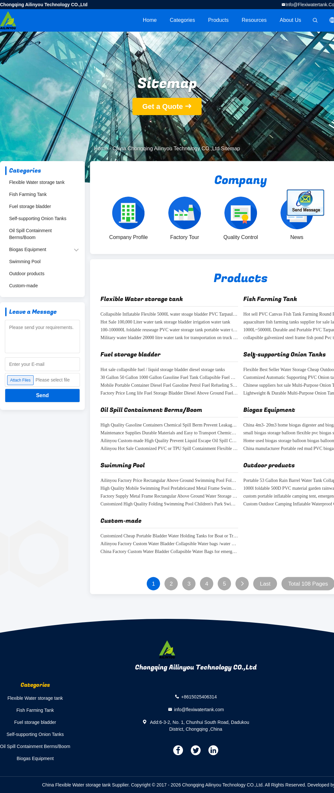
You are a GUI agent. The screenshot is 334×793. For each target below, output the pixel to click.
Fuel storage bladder (30, 206)
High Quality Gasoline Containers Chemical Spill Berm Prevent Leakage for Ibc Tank (169, 425)
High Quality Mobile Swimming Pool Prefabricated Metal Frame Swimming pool (169, 488)
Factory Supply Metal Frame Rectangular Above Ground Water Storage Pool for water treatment (169, 496)
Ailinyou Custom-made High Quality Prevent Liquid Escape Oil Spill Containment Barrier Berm (169, 441)
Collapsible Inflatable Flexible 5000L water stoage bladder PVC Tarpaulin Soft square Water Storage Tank (169, 314)
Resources (254, 20)
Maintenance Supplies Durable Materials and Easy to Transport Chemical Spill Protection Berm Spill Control (169, 433)
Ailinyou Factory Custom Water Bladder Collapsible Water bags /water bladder (169, 544)
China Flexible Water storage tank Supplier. (86, 784)
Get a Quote (162, 106)
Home (150, 20)
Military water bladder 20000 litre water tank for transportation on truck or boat (169, 338)
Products (218, 20)
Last (265, 584)
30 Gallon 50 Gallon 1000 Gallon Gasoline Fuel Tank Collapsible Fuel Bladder (169, 378)
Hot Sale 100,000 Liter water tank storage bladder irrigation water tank (165, 322)
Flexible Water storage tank (37, 182)
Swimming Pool (24, 261)
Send (42, 395)
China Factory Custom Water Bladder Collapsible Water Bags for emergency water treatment (169, 552)
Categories (182, 20)
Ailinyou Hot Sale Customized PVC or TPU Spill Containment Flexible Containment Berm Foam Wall (169, 449)
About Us (290, 20)
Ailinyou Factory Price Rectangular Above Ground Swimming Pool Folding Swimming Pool (169, 481)
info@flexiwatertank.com (199, 709)
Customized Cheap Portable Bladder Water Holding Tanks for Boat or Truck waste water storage (169, 536)
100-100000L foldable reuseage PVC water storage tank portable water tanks (169, 330)
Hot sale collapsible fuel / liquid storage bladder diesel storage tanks (162, 370)
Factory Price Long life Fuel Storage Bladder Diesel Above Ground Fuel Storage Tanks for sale (169, 393)
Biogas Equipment (27, 249)
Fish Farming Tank (28, 194)
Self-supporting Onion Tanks (38, 218)
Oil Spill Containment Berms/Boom (30, 234)
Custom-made (23, 285)
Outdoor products (26, 273)
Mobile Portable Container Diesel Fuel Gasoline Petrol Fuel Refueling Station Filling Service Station (169, 385)
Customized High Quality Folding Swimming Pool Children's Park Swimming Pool (169, 504)
